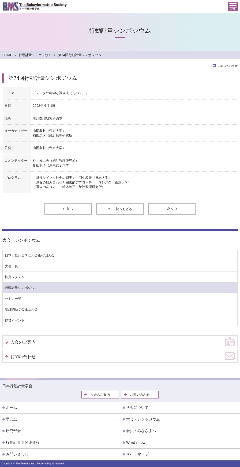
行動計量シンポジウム (35, 55)
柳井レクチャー (16, 277)
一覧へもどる (120, 209)
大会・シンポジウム (21, 240)
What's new (135, 442)
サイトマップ (137, 454)
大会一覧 (11, 266)
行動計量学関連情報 (23, 442)
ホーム (11, 408)
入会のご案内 (23, 342)
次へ (172, 209)
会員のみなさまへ (141, 431)
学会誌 (11, 419)
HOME (7, 55)
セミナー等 (13, 298)
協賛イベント (15, 320)
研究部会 (13, 431)
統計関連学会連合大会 (21, 309)
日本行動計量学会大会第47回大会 (30, 255)
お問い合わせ (23, 356)
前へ (68, 209)
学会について (137, 408)
